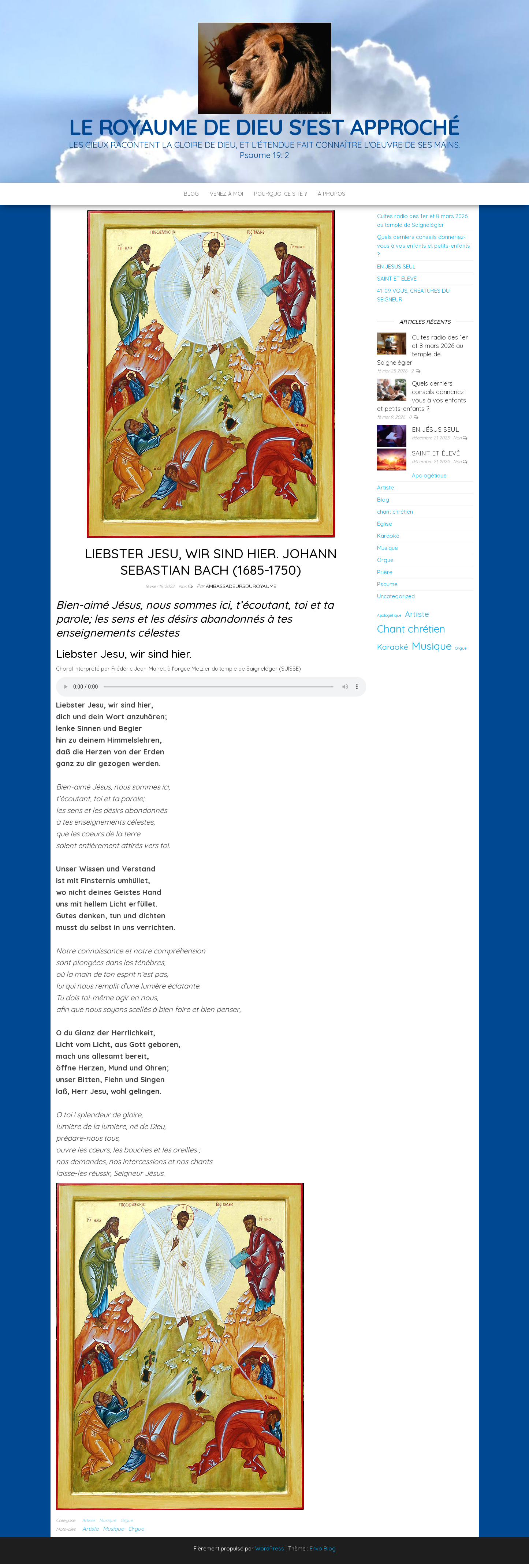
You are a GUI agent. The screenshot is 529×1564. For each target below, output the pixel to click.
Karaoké (388, 535)
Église (384, 523)
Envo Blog (323, 1548)
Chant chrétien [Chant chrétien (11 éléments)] (411, 628)
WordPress (269, 1548)
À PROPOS (331, 193)
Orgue (126, 1520)
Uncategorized (396, 596)
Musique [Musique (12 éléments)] (431, 645)
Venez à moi (226, 193)
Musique (107, 1520)
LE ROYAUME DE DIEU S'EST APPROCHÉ (264, 126)
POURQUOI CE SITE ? (280, 193)
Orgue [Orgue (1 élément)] (461, 648)
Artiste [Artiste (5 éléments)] (417, 614)
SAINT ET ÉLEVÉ (397, 278)
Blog (191, 193)
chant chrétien (395, 511)
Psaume (387, 584)
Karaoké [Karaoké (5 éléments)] (392, 647)
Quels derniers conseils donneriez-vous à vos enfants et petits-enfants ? (423, 245)
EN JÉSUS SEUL (396, 266)
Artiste (88, 1520)
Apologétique (429, 475)
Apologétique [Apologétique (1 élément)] (389, 615)
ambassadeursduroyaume (241, 586)
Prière (384, 572)
